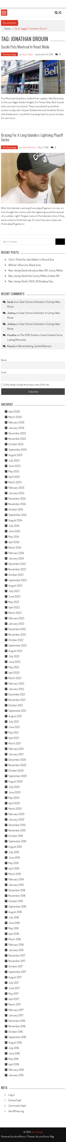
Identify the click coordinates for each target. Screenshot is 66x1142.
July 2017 (13, 982)
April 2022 (14, 672)
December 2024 (17, 498)
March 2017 (14, 1004)
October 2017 (15, 966)
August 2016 (15, 1042)
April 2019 (13, 868)
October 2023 (15, 574)
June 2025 (14, 466)
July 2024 (13, 525)
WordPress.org (16, 1111)
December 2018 (16, 890)
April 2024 (13, 542)
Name (4, 359)
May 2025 (13, 471)
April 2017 (13, 999)
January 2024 (16, 558)
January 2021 (15, 754)
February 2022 (16, 683)
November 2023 (17, 569)
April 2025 (14, 477)
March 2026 (15, 417)
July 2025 (14, 460)
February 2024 (16, 553)
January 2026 (16, 428)
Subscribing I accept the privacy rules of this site (25, 384)
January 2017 (15, 1015)
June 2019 (14, 857)
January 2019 (16, 885)
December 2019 (16, 825)
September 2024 (17, 515)
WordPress (20, 1136)
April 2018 (13, 933)
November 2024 (17, 504)
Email (3, 372)
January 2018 (16, 950)
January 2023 (16, 623)
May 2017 (13, 993)
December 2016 (16, 1021)
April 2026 (14, 411)
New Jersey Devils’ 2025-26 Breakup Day (30, 281)
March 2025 (14, 482)
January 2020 (16, 819)
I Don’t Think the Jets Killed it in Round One (31, 259)
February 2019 (16, 879)
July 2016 (13, 1048)
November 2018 (17, 895)
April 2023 (14, 607)
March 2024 (14, 547)
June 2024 (14, 531)
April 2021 (13, 738)
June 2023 (14, 596)
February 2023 (16, 618)
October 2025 (15, 444)
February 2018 (16, 944)
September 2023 (17, 580)
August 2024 (15, 520)
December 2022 (17, 629)
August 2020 (15, 781)
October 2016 (15, 1031)
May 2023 (13, 602)
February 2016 (16, 1069)
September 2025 (17, 449)
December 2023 (17, 564)
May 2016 (13, 1059)
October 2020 (16, 770)
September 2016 (17, 1037)
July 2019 (13, 852)
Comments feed (17, 1105)
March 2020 (15, 808)
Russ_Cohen (27, 54)
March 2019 (14, 874)
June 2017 (14, 988)
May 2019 (13, 863)
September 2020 (17, 776)
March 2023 (14, 613)
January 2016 (16, 1075)
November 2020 (17, 765)
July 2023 (14, 591)
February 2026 (16, 422)
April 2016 (13, 1064)
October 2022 (15, 640)
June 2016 (14, 1053)
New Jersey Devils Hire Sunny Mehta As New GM (33, 276)
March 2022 (14, 678)
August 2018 (15, 912)
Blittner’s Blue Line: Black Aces (24, 265)
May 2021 (13, 732)
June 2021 (14, 727)
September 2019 (17, 841)
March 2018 (14, 939)
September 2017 (17, 972)
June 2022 (14, 661)
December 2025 (17, 433)
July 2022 (14, 656)
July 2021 (13, 721)
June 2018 (14, 923)
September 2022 (17, 645)
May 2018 (13, 928)
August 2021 (15, 716)
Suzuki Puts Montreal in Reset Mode (25, 46)
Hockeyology (9, 54)
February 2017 (16, 1010)
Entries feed (14, 1100)
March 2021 (14, 743)
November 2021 (16, 700)
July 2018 (13, 917)
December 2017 (16, 955)
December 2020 (17, 759)
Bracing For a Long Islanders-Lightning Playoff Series (32, 137)
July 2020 (14, 787)
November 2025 (17, 438)
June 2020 (14, 792)
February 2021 (16, 749)
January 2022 (16, 689)
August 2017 (15, 977)
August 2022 (15, 651)
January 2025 (16, 493)
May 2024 (13, 536)
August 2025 (15, 455)
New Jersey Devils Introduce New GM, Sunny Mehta (35, 270)
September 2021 (17, 710)
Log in (11, 1095)
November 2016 (17, 1026)
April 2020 (14, 803)
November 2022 (17, 634)
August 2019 (15, 846)
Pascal (10, 346)
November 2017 (16, 961)
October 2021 (15, 705)
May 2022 (13, 667)
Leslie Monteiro (29, 147)
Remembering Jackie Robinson (35, 346)
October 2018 (15, 901)
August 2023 (15, 585)
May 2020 (13, 797)
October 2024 (15, 509)
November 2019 (17, 830)
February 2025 (16, 487)
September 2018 (17, 906)
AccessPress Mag (45, 1136)
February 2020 (16, 814)
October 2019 (15, 836)
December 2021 (16, 694)
